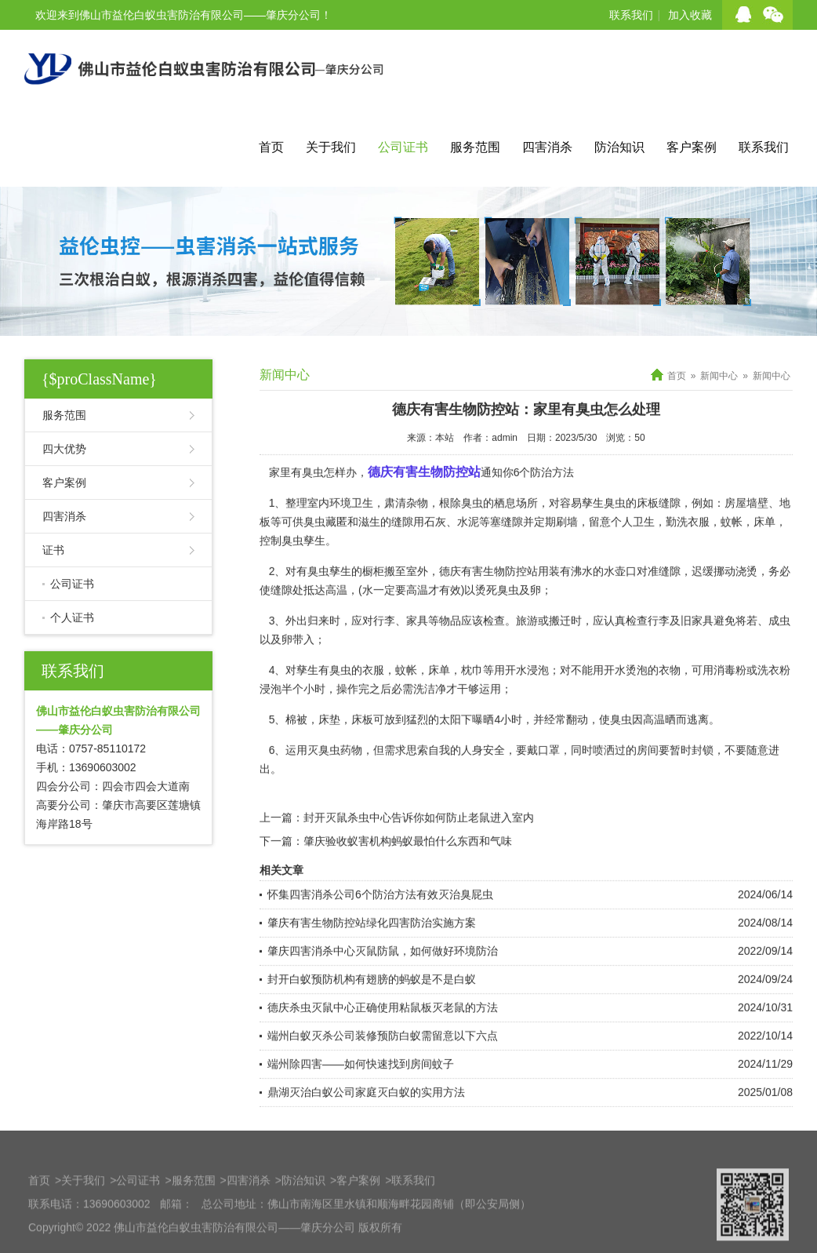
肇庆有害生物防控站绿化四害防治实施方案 (371, 943)
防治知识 (619, 147)
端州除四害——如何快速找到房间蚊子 (360, 1084)
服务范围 (475, 147)
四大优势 (64, 449)
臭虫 (615, 523)
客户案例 (691, 147)
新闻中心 (719, 375)
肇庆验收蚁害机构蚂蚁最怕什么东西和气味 (407, 861)
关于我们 (331, 147)
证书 (53, 550)
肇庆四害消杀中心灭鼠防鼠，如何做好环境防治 (382, 971)
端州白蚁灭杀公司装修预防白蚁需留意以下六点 (382, 1056)
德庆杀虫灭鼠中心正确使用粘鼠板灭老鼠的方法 (382, 1028)
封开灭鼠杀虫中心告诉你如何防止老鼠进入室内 (418, 838)
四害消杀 (547, 147)
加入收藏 (690, 15)
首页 (271, 147)
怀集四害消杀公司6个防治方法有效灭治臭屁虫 (380, 915)
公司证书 (403, 147)
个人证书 (72, 617)
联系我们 (631, 15)
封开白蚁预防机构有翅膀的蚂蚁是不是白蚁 (371, 999)
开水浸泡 (527, 690)
